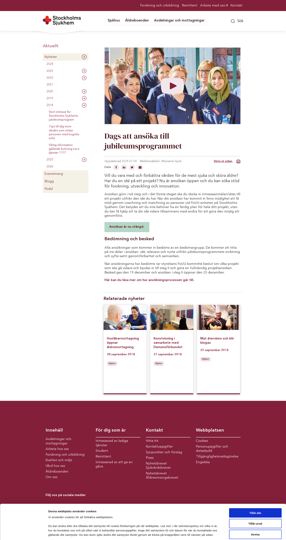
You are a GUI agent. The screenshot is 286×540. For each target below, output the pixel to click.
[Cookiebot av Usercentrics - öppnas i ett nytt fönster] (24, 533)
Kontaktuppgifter (159, 446)
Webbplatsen (210, 430)
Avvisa (255, 520)
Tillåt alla (255, 498)
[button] (237, 20)
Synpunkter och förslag (164, 452)
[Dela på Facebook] (116, 167)
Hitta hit (152, 441)
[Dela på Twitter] (132, 167)
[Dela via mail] (140, 167)
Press (150, 457)
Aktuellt (50, 46)
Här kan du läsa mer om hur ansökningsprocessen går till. (149, 280)
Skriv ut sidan (227, 161)
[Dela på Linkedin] (124, 167)
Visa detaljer (200, 532)
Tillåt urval (255, 509)
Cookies (202, 441)
